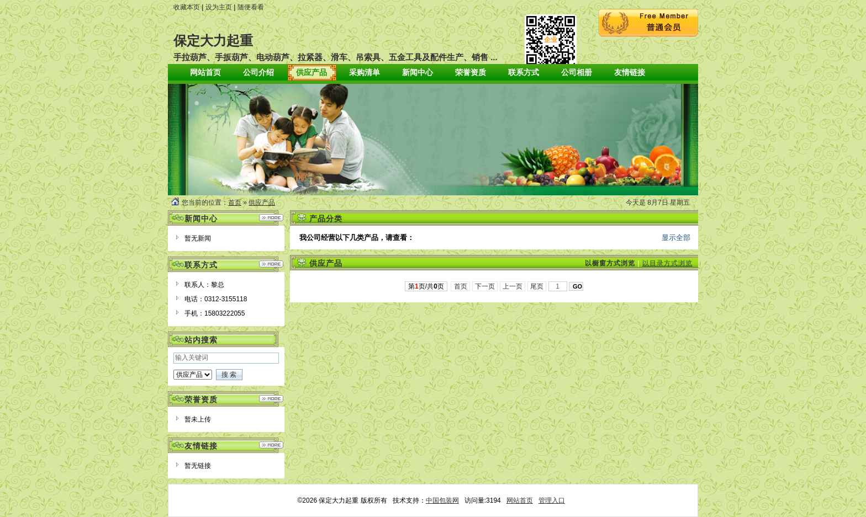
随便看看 (250, 7)
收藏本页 (186, 7)
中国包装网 (442, 500)
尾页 (537, 286)
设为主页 (218, 7)
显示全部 (676, 237)
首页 (234, 202)
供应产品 (262, 202)
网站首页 (519, 500)
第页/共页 (426, 286)
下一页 (485, 286)
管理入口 (551, 500)
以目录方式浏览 (667, 263)
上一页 (513, 286)
